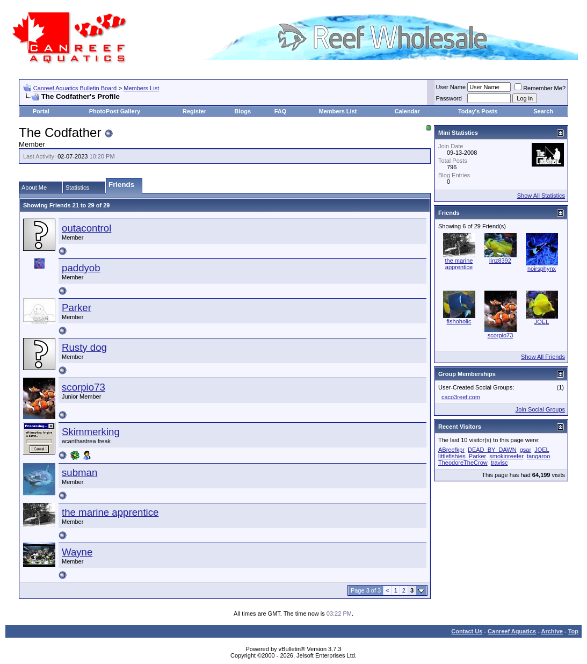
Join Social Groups (540, 409)
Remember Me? (540, 88)
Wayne (77, 552)
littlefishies (452, 456)
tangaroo (538, 456)
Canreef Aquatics (512, 631)
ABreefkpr (451, 449)
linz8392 (500, 260)
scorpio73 (83, 387)
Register (194, 111)
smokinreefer (506, 456)
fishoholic (459, 321)
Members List (141, 88)
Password (449, 98)
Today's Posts (477, 111)
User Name (451, 87)
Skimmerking (91, 431)
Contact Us (466, 631)
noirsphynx (541, 268)
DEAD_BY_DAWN (492, 449)
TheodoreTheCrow (463, 462)
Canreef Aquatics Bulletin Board (75, 88)
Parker (76, 307)
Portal (41, 111)
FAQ (280, 111)
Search (543, 111)
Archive (552, 631)
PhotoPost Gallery (114, 111)
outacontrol (86, 228)
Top (573, 631)
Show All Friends (543, 356)
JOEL (541, 322)
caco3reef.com (460, 397)
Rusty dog (84, 347)
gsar (525, 449)
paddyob (81, 267)
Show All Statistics (541, 195)
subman (79, 472)
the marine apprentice (110, 512)
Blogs (242, 111)
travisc (499, 462)
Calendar (407, 111)
